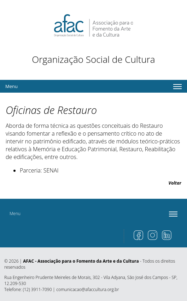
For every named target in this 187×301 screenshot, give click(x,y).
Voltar (175, 183)
